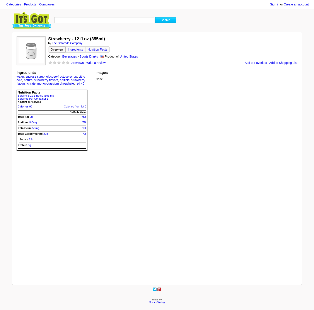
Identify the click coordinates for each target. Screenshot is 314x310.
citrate (31, 83)
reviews (77, 63)
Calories (25, 106)
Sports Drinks (89, 56)
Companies (47, 4)
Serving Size (36, 95)
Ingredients (75, 49)
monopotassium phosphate (55, 83)
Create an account (296, 4)
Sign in (275, 4)
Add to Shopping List (283, 63)
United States (128, 56)
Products (30, 4)
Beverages (69, 56)
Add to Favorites (256, 63)
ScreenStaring (157, 302)
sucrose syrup (35, 76)
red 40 (80, 83)
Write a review (96, 63)
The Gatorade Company (67, 43)
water (20, 76)
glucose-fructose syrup (61, 76)
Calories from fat (75, 106)
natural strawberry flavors (41, 80)
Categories (13, 4)
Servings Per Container (33, 98)
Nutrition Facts (97, 49)
